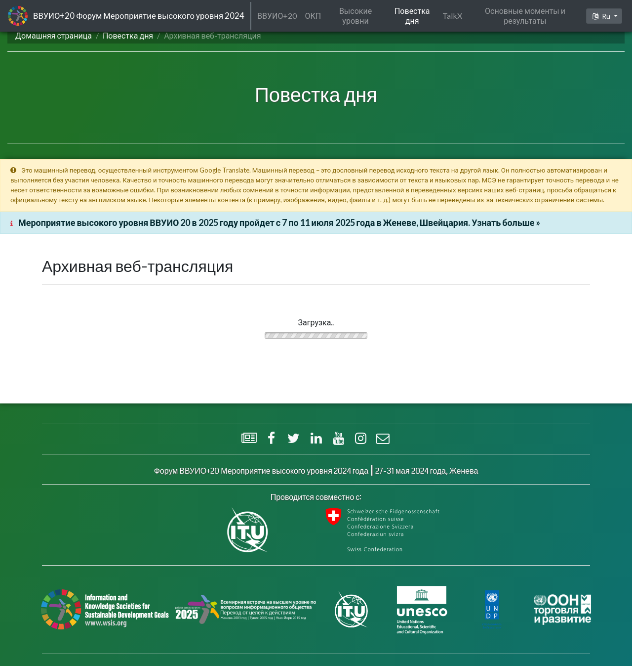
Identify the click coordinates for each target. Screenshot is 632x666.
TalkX (452, 15)
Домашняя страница (53, 35)
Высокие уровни (355, 15)
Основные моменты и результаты (525, 15)
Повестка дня (128, 35)
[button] (604, 16)
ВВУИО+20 (277, 15)
